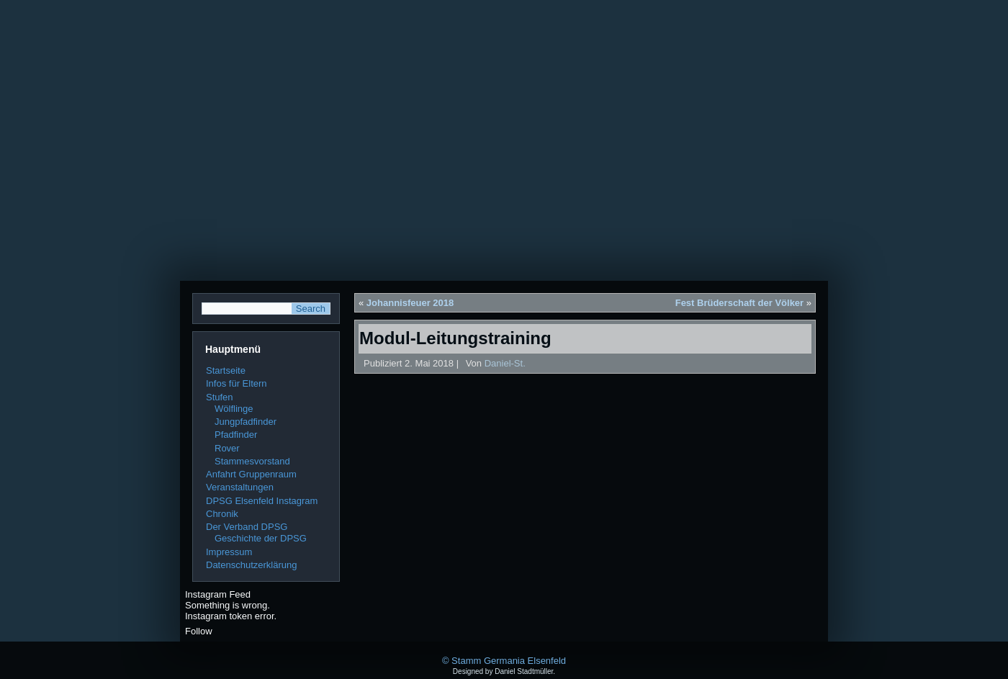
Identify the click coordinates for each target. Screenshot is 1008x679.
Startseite (226, 370)
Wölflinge (234, 408)
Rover (227, 448)
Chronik (222, 513)
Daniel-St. (505, 363)
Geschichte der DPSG (261, 538)
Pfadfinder (236, 434)
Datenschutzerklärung (251, 564)
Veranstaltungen (240, 487)
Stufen (219, 397)
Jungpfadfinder (245, 421)
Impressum (229, 552)
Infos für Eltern (236, 383)
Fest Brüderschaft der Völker (739, 302)
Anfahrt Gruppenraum (251, 474)
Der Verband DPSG (246, 526)
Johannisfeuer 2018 (410, 302)
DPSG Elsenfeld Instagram (262, 500)
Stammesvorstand (252, 461)
